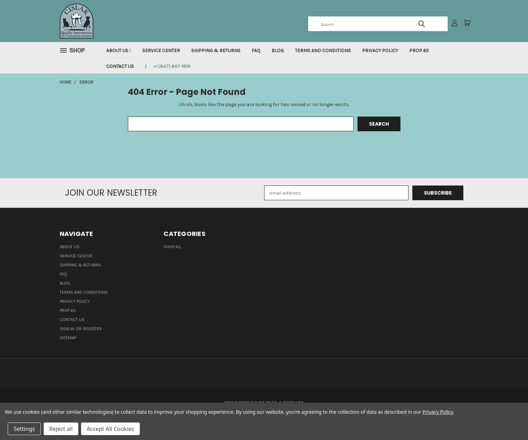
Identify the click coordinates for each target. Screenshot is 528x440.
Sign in (67, 328)
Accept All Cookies (110, 429)
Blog (278, 51)
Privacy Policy (380, 51)
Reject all (61, 429)
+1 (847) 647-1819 (171, 66)
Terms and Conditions (323, 51)
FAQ (256, 51)
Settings (24, 429)
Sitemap (68, 337)
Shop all (172, 246)
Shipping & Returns (215, 51)
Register (92, 328)
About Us (118, 51)
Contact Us (120, 66)
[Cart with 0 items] (466, 22)
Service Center (161, 51)
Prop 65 (419, 51)
